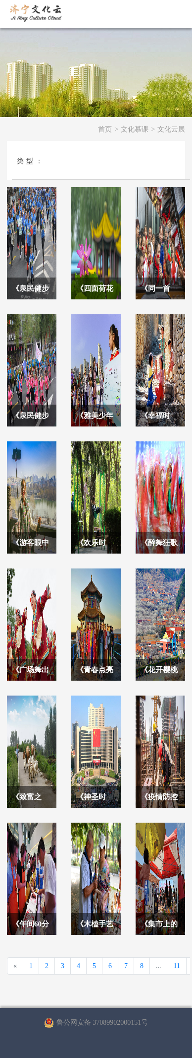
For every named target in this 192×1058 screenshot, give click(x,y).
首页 (105, 129)
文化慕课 (134, 129)
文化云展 (171, 129)
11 (176, 966)
